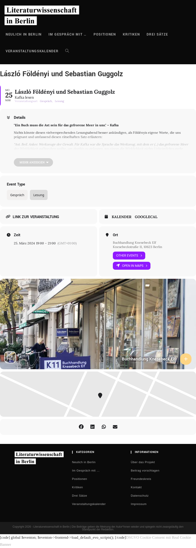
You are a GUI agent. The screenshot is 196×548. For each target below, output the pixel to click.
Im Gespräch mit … (86, 470)
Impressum (139, 504)
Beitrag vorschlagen (145, 470)
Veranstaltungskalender (89, 504)
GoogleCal (146, 217)
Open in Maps (131, 266)
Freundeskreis (141, 479)
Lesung (38, 195)
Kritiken (77, 487)
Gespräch (17, 195)
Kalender (121, 217)
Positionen (79, 479)
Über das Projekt (143, 462)
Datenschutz (140, 495)
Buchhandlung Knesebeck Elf (134, 243)
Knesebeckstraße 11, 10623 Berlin (137, 247)
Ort (115, 235)
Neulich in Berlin (84, 462)
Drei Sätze (79, 495)
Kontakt (136, 487)
